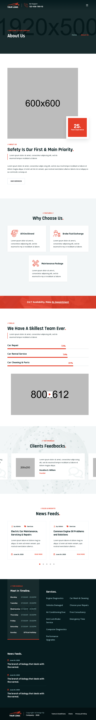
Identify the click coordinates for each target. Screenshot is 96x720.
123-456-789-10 (36, 6)
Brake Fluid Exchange (73, 233)
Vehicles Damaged (54, 605)
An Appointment (60, 302)
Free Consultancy (78, 612)
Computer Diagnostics (56, 629)
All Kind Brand (27, 233)
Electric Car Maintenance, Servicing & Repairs (24, 533)
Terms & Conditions (59, 714)
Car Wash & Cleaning (79, 598)
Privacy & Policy (81, 714)
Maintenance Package (52, 263)
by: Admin (16, 526)
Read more (38, 554)
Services (28, 526)
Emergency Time (77, 619)
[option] (48, 469)
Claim (70, 714)
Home (74, 35)
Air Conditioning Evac (56, 612)
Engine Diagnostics (54, 598)
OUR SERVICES (16, 181)
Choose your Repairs (79, 605)
